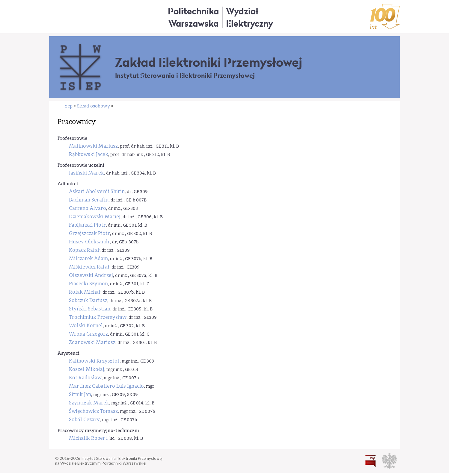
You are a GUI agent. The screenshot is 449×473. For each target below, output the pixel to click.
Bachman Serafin (89, 200)
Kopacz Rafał (84, 250)
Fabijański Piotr (87, 225)
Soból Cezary (84, 419)
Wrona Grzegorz (88, 334)
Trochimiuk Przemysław (97, 317)
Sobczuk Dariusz (88, 300)
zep (69, 106)
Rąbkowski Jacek (88, 154)
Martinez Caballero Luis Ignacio (106, 386)
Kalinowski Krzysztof (94, 361)
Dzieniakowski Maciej (94, 216)
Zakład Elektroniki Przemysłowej (208, 62)
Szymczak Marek (89, 403)
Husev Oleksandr (89, 242)
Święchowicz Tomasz (93, 411)
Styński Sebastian (89, 309)
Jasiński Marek (86, 173)
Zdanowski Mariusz (92, 342)
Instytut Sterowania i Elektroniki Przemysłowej (185, 75)
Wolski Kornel (86, 325)
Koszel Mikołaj (86, 369)
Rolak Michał (84, 292)
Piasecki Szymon (88, 284)
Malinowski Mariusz (93, 146)
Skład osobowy (93, 106)
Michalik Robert (88, 438)
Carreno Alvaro (87, 208)
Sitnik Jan (80, 394)
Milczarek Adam (88, 258)
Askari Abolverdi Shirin (97, 191)
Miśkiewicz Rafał (89, 267)
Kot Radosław (85, 378)
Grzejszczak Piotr (89, 233)
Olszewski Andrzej (91, 275)
